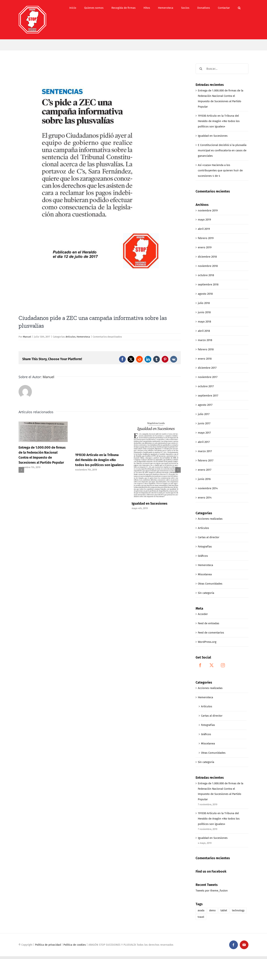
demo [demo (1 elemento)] (212, 910)
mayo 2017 (204, 432)
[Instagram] (223, 665)
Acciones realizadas (210, 518)
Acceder (203, 614)
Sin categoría (206, 593)
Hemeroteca (83, 336)
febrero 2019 (206, 238)
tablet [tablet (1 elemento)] (223, 910)
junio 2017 (204, 423)
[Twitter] (211, 665)
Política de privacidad (48, 944)
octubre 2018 (206, 275)
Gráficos (203, 555)
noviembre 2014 (208, 488)
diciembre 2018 (207, 256)
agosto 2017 (205, 405)
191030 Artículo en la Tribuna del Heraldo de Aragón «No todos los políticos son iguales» (99, 460)
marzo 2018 (205, 340)
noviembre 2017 (207, 377)
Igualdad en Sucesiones (149, 503)
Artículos (70, 336)
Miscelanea (205, 574)
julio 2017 (204, 414)
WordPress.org (207, 642)
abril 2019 (204, 229)
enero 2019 (205, 247)
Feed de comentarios (211, 632)
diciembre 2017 (207, 367)
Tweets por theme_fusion (212, 890)
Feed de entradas (208, 623)
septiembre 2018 (208, 284)
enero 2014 (205, 497)
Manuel (27, 336)
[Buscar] (201, 68)
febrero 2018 (206, 349)
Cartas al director (208, 537)
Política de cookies (74, 944)
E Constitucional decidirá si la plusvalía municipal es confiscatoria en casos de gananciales (222, 150)
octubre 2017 (206, 386)
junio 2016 (204, 479)
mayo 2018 (204, 321)
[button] (239, 8)
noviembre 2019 (208, 210)
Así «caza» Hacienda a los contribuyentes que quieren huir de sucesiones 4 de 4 (220, 170)
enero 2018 (205, 358)
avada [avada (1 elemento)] (201, 910)
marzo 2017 (205, 451)
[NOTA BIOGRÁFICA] (100, 186)
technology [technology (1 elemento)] (238, 910)
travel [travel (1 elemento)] (201, 917)
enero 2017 (204, 469)
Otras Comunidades (210, 583)
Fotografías (205, 546)
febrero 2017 (205, 460)
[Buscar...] (222, 68)
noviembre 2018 (208, 266)
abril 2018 (204, 331)
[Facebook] (200, 665)
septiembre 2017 (208, 395)
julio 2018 (204, 303)
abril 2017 (204, 442)
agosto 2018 (205, 293)
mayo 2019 (204, 219)
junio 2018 (204, 312)
